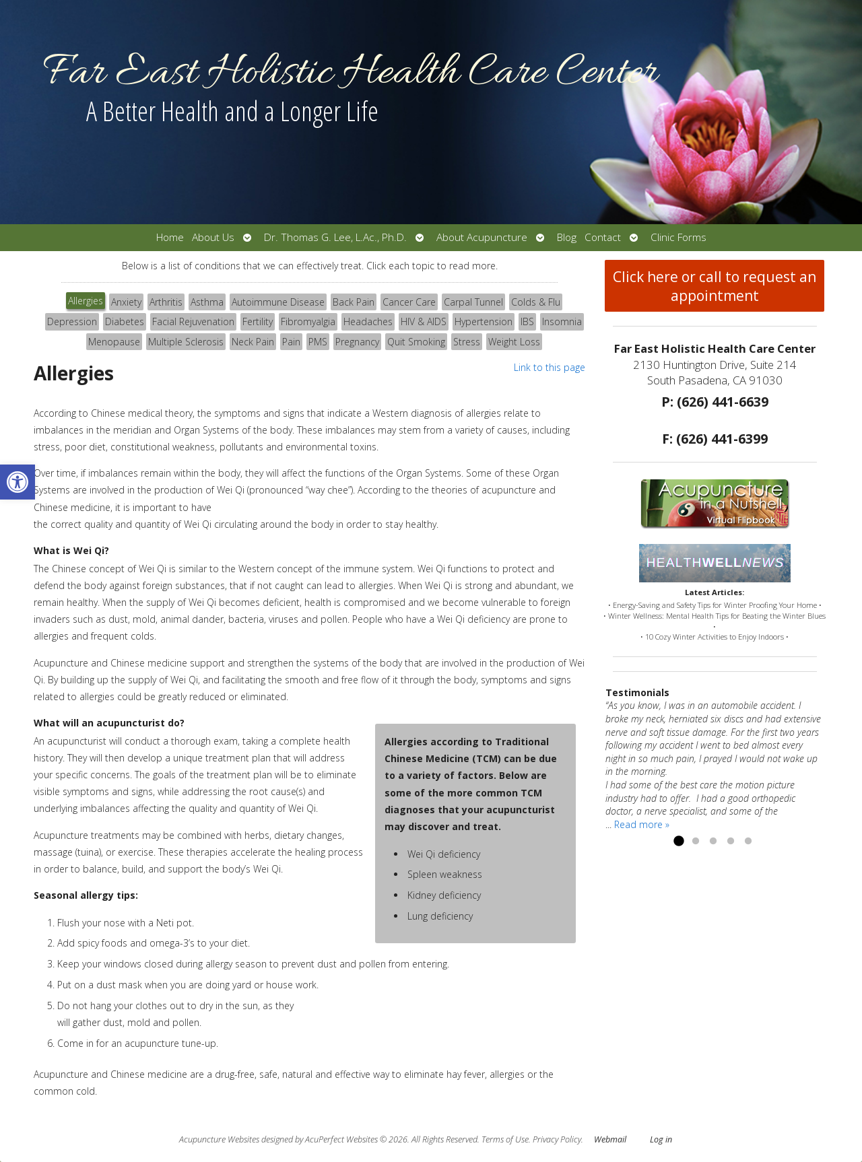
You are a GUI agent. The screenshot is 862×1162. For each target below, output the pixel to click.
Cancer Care (409, 302)
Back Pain (353, 302)
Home (170, 237)
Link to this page (549, 367)
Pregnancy (357, 341)
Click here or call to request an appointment (714, 286)
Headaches (368, 321)
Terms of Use (505, 1139)
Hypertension (483, 321)
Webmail (610, 1139)
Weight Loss (514, 341)
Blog (566, 237)
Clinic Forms (678, 237)
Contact (603, 237)
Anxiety (126, 302)
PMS (317, 341)
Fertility (257, 321)
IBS (527, 321)
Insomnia (562, 321)
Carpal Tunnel (473, 302)
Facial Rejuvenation (193, 321)
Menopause (114, 341)
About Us (213, 237)
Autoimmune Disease (278, 302)
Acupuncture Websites (219, 1139)
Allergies (85, 300)
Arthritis (166, 302)
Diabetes (124, 321)
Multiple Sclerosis (186, 341)
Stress (466, 341)
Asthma (207, 302)
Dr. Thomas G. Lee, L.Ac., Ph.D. (335, 237)
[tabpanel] (309, 735)
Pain (291, 341)
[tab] (85, 302)
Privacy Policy (557, 1139)
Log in (661, 1139)
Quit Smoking (416, 341)
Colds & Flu (535, 302)
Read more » (641, 824)
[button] (17, 482)
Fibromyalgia (308, 321)
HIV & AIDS (423, 321)
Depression (72, 321)
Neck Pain (253, 341)
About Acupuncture (481, 237)
